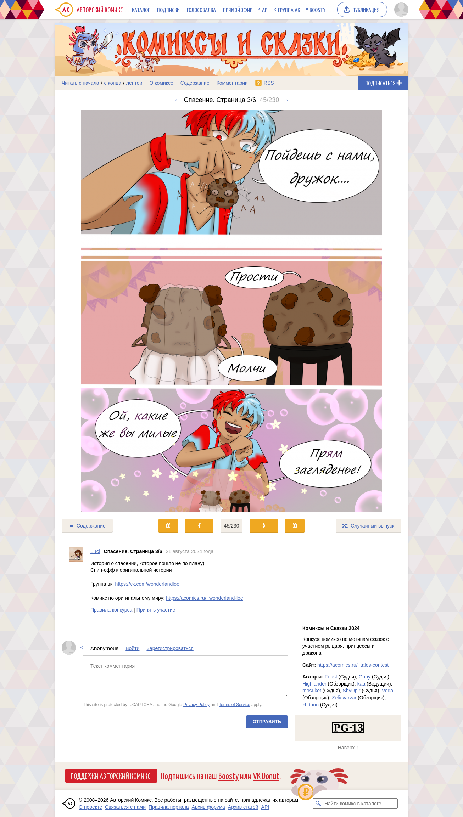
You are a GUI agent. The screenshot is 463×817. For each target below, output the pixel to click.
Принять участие (155, 610)
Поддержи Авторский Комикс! (111, 775)
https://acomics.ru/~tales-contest (353, 665)
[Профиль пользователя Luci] (76, 579)
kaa (361, 684)
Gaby (364, 677)
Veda (387, 690)
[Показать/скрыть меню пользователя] (400, 9)
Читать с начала (80, 83)
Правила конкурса (111, 610)
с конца (113, 83)
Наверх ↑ (348, 747)
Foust (331, 677)
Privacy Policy (196, 704)
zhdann (310, 705)
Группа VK (289, 9)
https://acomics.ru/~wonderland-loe (204, 598)
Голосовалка (201, 9)
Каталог (141, 9)
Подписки (168, 9)
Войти (132, 648)
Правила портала (169, 807)
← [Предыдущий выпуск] (177, 99)
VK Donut (266, 775)
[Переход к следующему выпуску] (231, 311)
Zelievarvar (344, 697)
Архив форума (208, 807)
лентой (134, 83)
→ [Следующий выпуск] (286, 99)
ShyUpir (352, 690)
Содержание (195, 83)
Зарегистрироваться (169, 648)
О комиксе (161, 83)
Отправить (267, 721)
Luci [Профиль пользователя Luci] (95, 551)
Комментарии (232, 83)
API (265, 9)
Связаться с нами (125, 807)
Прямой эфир (237, 9)
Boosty (317, 9)
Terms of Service (234, 704)
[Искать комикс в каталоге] (318, 803)
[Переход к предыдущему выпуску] (99, 311)
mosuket (311, 690)
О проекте (90, 807)
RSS (269, 83)
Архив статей (243, 807)
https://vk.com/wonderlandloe (147, 584)
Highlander (314, 684)
